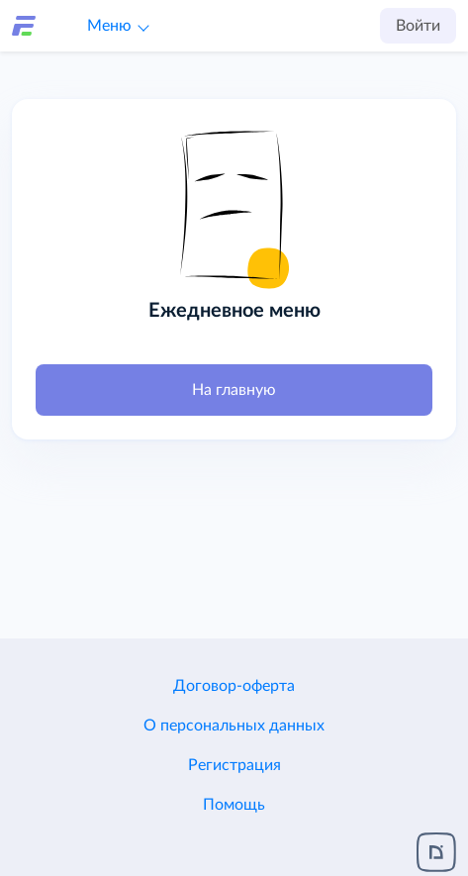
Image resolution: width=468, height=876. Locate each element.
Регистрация (234, 765)
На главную (234, 390)
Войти (418, 26)
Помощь (234, 805)
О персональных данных (234, 725)
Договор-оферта (234, 686)
